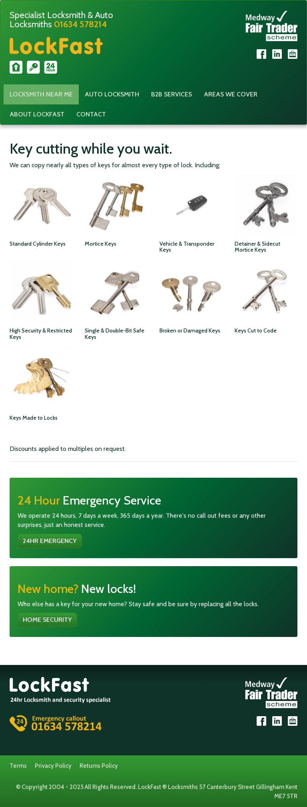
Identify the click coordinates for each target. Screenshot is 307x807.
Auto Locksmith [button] (112, 94)
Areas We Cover (230, 94)
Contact (91, 114)
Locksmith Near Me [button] (41, 94)
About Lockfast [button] (37, 114)
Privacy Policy (53, 765)
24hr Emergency (50, 541)
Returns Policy (99, 765)
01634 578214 (80, 24)
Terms (18, 765)
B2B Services (171, 94)
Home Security (47, 619)
